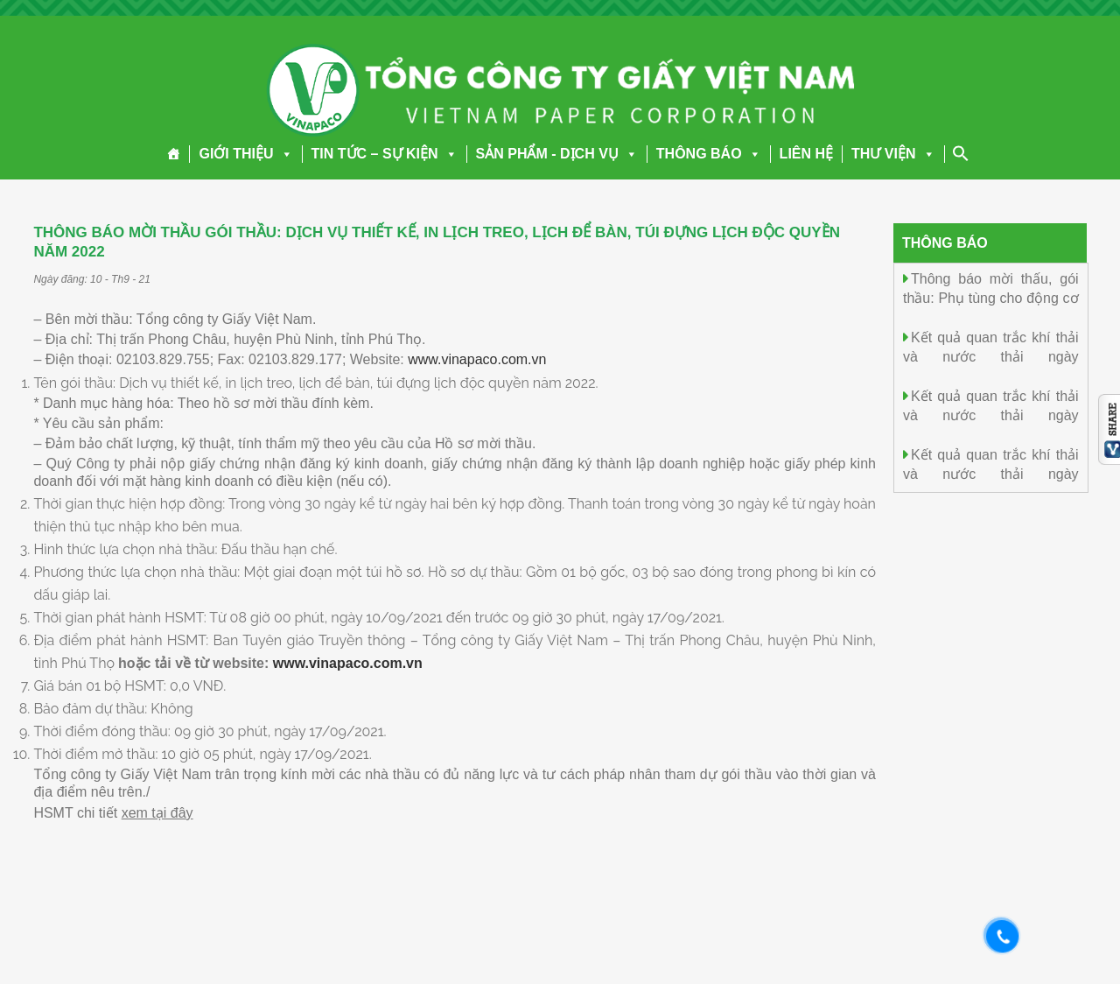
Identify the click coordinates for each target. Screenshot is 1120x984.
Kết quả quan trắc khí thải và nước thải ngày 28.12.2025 (991, 414)
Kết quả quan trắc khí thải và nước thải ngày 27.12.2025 (991, 473)
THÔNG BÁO (708, 153)
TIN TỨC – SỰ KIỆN (385, 153)
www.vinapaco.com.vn (477, 359)
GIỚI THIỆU (245, 153)
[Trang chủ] (174, 154)
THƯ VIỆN (892, 153)
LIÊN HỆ (806, 153)
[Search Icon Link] (961, 153)
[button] (283, 153)
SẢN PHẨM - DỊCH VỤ (557, 153)
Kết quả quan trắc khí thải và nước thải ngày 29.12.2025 (991, 356)
